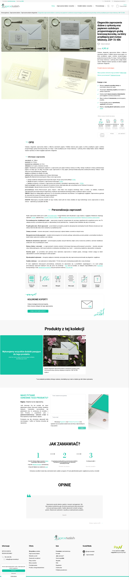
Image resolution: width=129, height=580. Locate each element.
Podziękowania (33, 565)
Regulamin (63, 421)
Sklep (53, 6)
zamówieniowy (63, 551)
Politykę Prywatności (73, 421)
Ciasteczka (59, 567)
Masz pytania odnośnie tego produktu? (111, 73)
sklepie (46, 461)
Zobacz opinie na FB (96, 523)
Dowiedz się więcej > (64, 466)
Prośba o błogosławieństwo (36, 567)
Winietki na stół (33, 556)
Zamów (20, 1)
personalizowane (52, 215)
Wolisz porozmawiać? (108, 75)
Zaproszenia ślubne (15, 12)
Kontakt (58, 553)
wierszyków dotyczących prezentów (71, 217)
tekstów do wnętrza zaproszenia (90, 217)
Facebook (100, 265)
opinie (101, 108)
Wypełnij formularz (37, 464)
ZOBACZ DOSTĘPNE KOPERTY (38, 311)
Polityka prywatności (61, 570)
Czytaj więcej (14, 576)
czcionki (46, 217)
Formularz (8, 1)
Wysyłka (58, 560)
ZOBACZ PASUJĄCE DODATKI (102, 135)
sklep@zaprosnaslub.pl (118, 1)
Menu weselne (33, 563)
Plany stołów (32, 560)
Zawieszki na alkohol (34, 558)
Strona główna (5, 12)
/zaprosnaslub (88, 555)
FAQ (57, 563)
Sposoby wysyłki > (91, 466)
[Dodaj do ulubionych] (103, 44)
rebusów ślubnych (54, 217)
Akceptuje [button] (13, 570)
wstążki (33, 217)
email (46, 467)
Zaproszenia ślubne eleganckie (29, 12)
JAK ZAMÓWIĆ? (121, 133)
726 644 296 (69, 267)
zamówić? (60, 556)
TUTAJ (74, 179)
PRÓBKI (112, 133)
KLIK (66, 265)
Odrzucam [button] (13, 573)
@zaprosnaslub (88, 551)
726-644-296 (106, 1)
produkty (34, 551)
